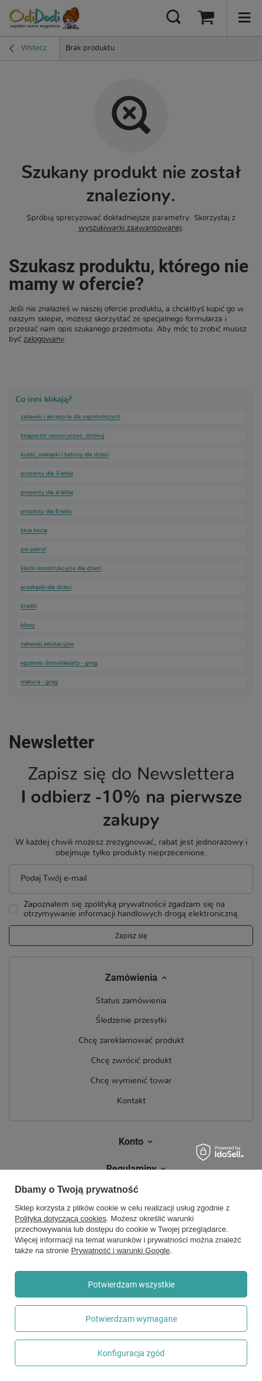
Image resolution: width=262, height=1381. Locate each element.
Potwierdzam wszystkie (131, 1284)
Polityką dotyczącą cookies (60, 1218)
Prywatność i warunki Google (120, 1250)
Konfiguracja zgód (131, 1353)
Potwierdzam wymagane (131, 1319)
